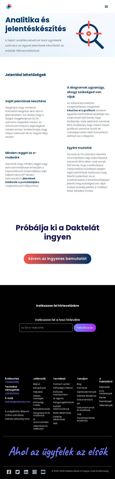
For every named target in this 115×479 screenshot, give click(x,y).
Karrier (102, 397)
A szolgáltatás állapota (17, 411)
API (78, 403)
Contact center (61, 384)
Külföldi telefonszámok (61, 407)
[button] (106, 7)
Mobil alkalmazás (62, 413)
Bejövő (36, 384)
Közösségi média (38, 403)
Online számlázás (14, 415)
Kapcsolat (104, 387)
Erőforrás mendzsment (60, 393)
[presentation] (42, 347)
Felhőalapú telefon (63, 388)
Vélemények (106, 405)
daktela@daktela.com (17, 401)
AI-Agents (58, 398)
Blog (79, 384)
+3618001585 (12, 382)
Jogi (79, 414)
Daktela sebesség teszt (17, 419)
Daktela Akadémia (86, 396)
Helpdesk (38, 392)
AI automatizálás (41, 421)
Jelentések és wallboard (40, 427)
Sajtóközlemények (86, 392)
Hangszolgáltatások (63, 402)
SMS (55, 423)
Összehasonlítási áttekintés (86, 419)
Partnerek (82, 388)
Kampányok (39, 388)
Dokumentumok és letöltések (85, 409)
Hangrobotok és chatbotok (41, 414)
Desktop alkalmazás (59, 418)
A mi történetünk (105, 392)
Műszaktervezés (41, 409)
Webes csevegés (38, 397)
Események (105, 401)
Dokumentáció (85, 399)
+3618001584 (12, 393)
